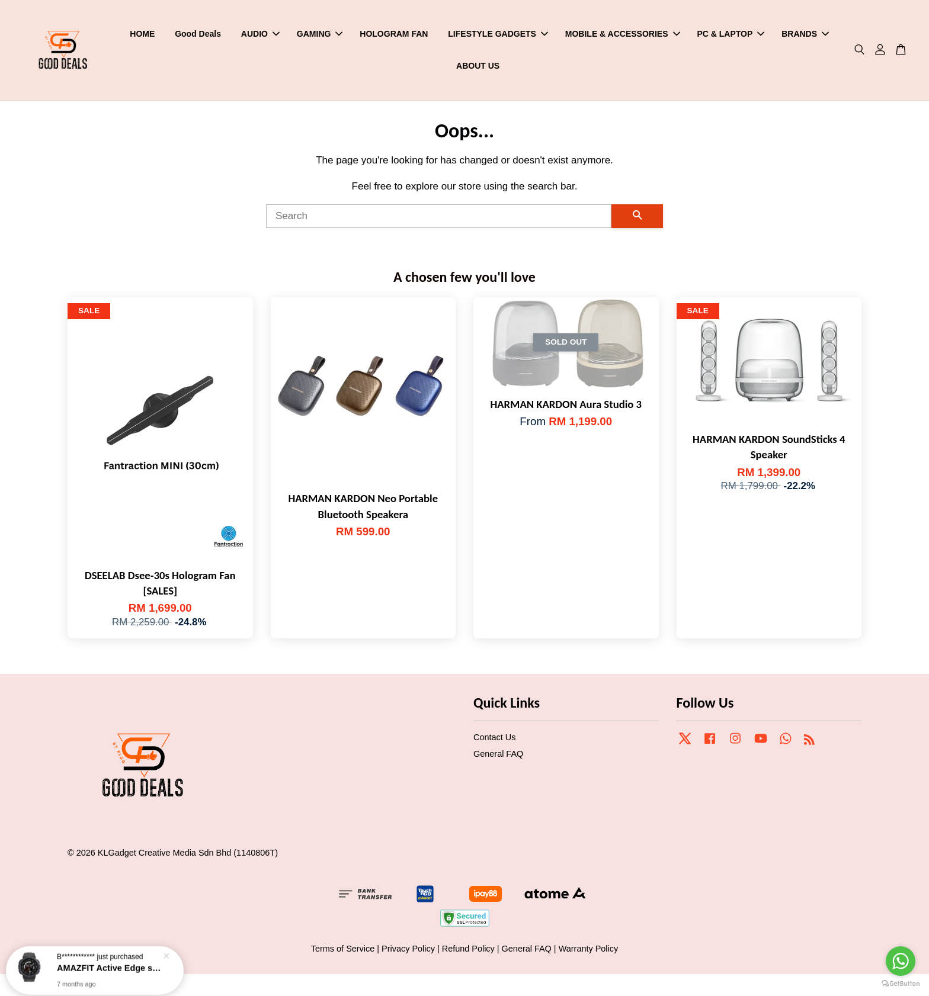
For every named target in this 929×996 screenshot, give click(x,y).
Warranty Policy (589, 948)
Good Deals (198, 33)
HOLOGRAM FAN (394, 33)
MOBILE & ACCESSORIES (622, 33)
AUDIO (260, 33)
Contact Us (494, 737)
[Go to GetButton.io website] (901, 984)
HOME (142, 33)
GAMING (320, 33)
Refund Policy (468, 948)
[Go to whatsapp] (900, 961)
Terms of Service (343, 948)
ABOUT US (477, 65)
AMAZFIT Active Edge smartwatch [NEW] (109, 964)
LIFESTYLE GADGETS (498, 33)
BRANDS (805, 33)
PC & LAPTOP (730, 33)
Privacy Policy (408, 948)
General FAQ (498, 754)
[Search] (438, 216)
